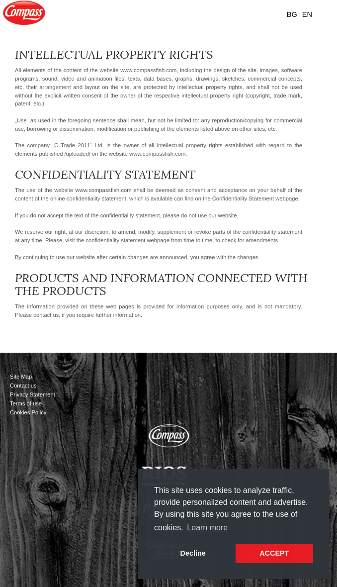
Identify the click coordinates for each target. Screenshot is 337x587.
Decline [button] (193, 553)
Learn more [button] (207, 527)
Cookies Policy (28, 412)
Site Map (21, 377)
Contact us (23, 386)
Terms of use (26, 403)
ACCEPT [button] (274, 553)
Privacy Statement (32, 394)
